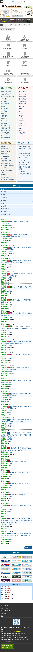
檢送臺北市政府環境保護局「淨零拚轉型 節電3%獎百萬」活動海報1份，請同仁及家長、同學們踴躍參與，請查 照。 (16, 435)
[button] (1, 29)
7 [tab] (16, 24)
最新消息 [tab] (3, 189)
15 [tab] (6, 27)
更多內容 (10, 29)
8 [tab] (19, 24)
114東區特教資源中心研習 (16, 461)
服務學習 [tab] (3, 200)
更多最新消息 (28, 547)
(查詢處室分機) (18, 631)
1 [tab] (1, 24)
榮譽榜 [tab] (3, 194)
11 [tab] (27, 24)
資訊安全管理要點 (6, 611)
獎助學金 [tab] (3, 206)
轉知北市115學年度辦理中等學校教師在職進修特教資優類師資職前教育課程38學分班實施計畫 (16, 535)
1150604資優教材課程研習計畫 (18, 494)
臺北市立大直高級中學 (21, 639)
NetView (11, 641)
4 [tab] (9, 24)
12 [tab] (29, 24)
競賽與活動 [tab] (4, 197)
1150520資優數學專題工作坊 (17, 483)
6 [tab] (14, 24)
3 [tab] (6, 24)
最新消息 (9, 225)
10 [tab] (24, 24)
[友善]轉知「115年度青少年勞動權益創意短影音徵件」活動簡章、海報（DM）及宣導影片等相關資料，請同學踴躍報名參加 (16, 520)
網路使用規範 (5, 608)
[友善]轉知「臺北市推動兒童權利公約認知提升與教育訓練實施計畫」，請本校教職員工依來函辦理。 (16, 328)
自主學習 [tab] (3, 211)
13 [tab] (1, 27)
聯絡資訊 (3, 613)
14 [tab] (4, 27)
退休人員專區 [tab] (5, 209)
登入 (2, 616)
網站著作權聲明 (5, 605)
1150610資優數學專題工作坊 (17, 472)
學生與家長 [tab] (4, 192)
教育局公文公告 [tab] (5, 214)
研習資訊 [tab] (3, 203)
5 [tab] (11, 24)
